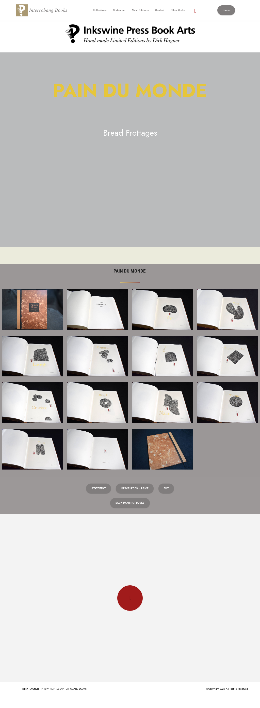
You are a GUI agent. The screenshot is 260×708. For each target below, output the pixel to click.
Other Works (178, 10)
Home (226, 10)
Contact (159, 10)
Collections (100, 10)
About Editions (140, 10)
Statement (119, 10)
